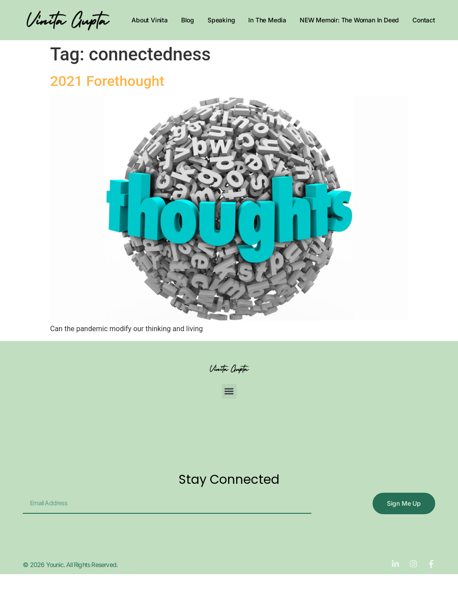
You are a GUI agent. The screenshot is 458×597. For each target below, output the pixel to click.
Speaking (221, 20)
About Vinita (149, 20)
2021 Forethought (107, 81)
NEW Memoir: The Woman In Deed (349, 20)
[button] (229, 391)
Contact (423, 20)
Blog (187, 20)
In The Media (267, 20)
